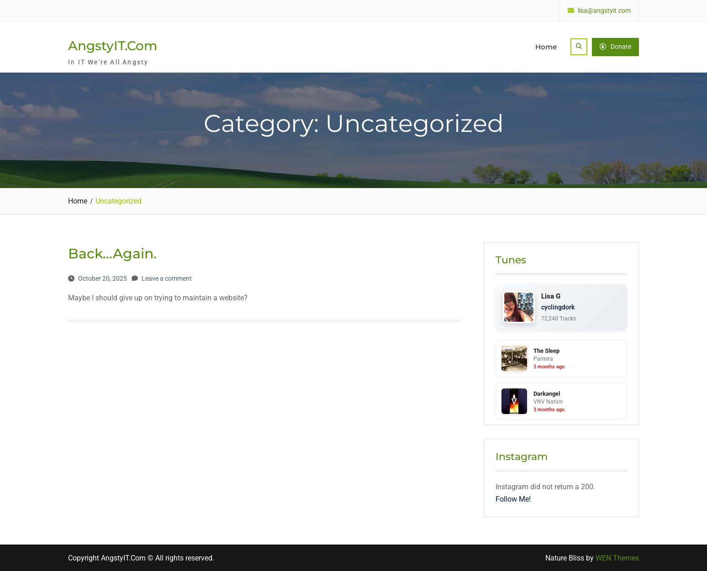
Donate (615, 46)
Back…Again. (112, 253)
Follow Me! (513, 499)
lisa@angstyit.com (604, 10)
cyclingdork (558, 307)
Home (546, 46)
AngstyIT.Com (113, 45)
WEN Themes (617, 558)
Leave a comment (167, 278)
